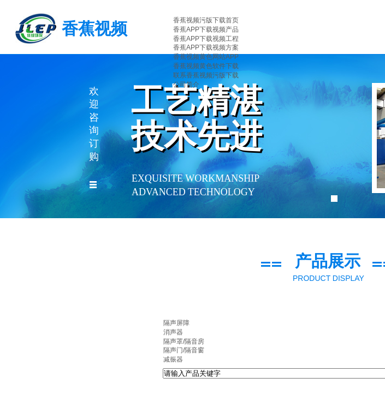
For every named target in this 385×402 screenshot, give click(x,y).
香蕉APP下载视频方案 (206, 47)
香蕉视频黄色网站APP (206, 57)
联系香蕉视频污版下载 (206, 75)
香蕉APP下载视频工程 (206, 39)
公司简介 (186, 84)
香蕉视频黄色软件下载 (206, 66)
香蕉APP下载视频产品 (206, 29)
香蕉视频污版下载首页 (206, 20)
